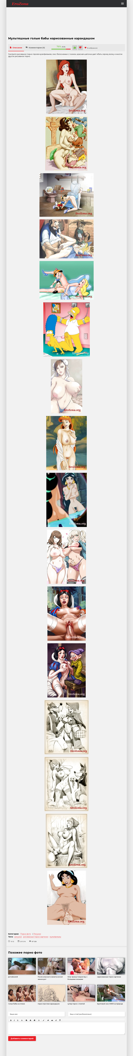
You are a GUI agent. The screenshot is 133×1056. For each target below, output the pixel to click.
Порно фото (25, 934)
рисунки (18, 937)
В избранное (91, 48)
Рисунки (37, 934)
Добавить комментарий (22, 1038)
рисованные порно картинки (35, 937)
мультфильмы (55, 937)
